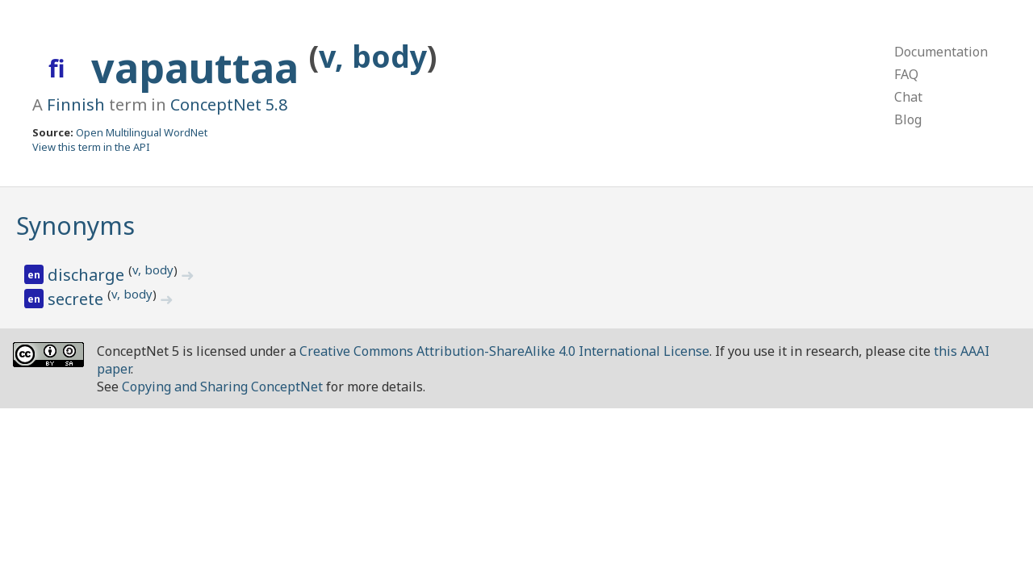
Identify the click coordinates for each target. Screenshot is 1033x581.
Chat (908, 97)
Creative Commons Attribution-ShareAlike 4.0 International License (504, 351)
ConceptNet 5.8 (228, 104)
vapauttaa (200, 67)
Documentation (941, 52)
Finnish (76, 104)
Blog (908, 119)
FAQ (906, 74)
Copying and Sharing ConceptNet (222, 386)
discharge (88, 275)
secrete (77, 299)
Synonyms (75, 225)
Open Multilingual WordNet (141, 132)
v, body (373, 56)
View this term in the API (91, 147)
